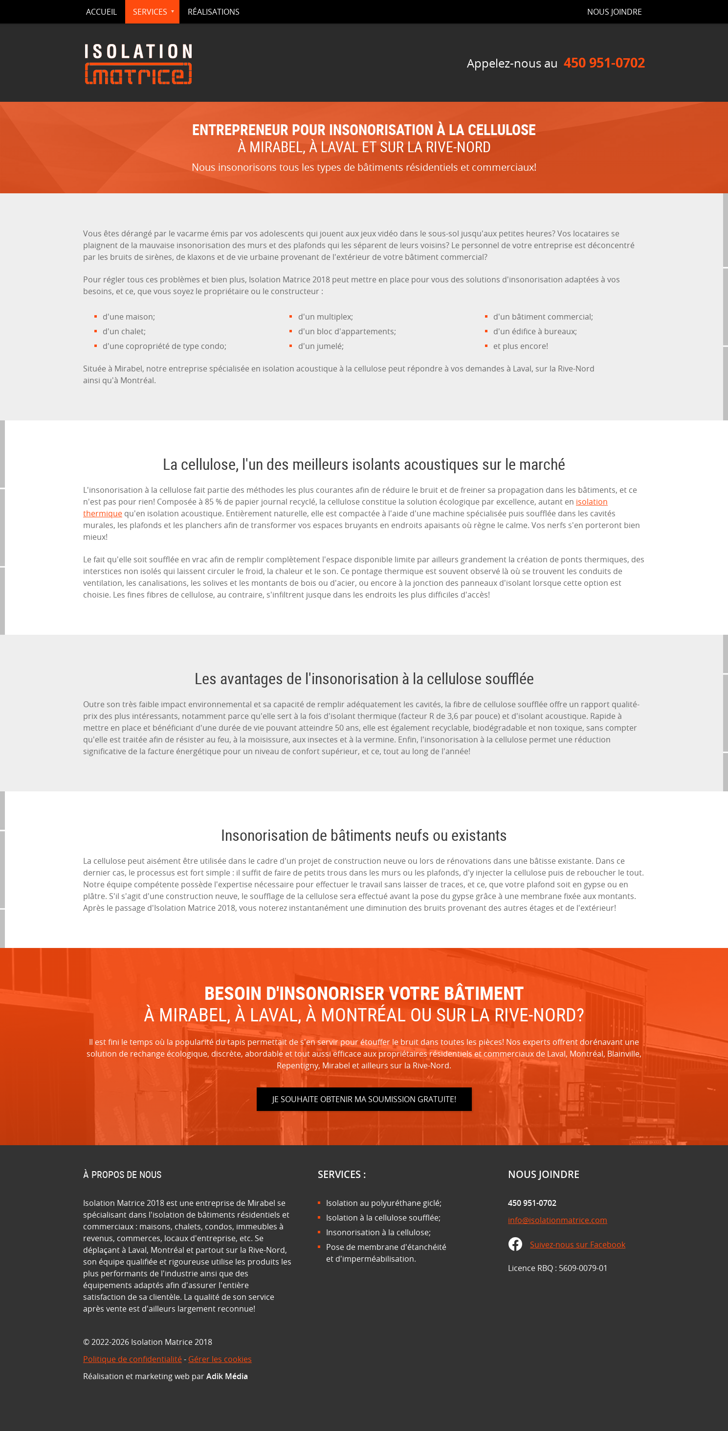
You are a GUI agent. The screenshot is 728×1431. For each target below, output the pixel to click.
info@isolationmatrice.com (557, 1220)
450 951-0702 (604, 62)
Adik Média (227, 1376)
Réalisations (214, 11)
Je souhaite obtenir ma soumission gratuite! (364, 1099)
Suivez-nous (577, 1244)
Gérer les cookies (220, 1359)
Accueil (101, 11)
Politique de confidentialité (132, 1359)
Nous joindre (614, 11)
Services (150, 11)
